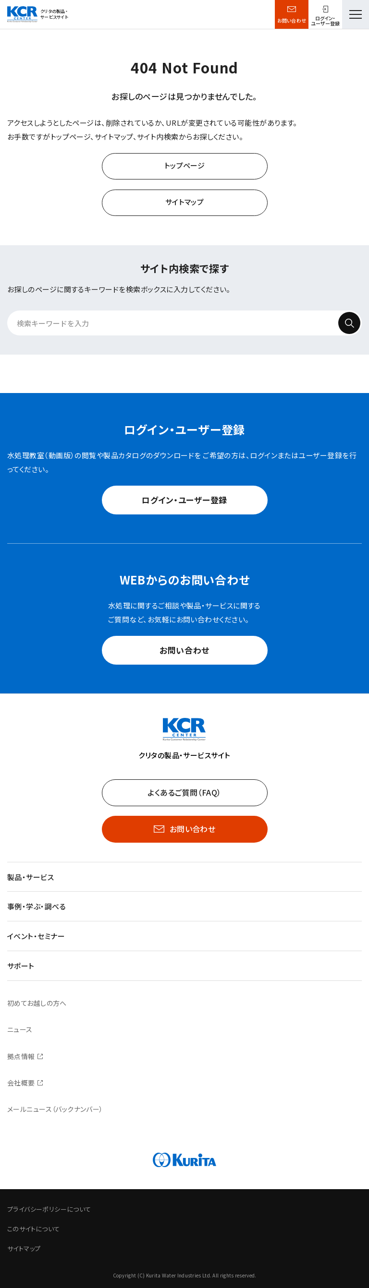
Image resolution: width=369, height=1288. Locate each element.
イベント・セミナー (36, 936)
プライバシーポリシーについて (49, 1209)
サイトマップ (184, 202)
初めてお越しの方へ (37, 1003)
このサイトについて (33, 1228)
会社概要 (21, 1082)
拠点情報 (21, 1056)
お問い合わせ (292, 20)
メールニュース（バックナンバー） (55, 1109)
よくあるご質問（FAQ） (184, 792)
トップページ (184, 165)
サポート (21, 966)
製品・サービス (30, 877)
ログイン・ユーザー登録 (184, 500)
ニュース (20, 1029)
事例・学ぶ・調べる (36, 906)
